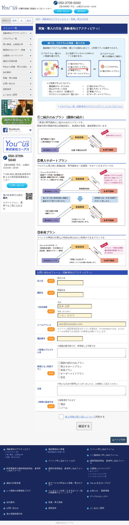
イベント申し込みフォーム (102, 449)
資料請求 (81, 11)
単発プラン (65, 370)
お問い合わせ (63, 11)
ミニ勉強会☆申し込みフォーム (104, 455)
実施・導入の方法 (13, 457)
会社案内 (7, 72)
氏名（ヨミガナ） (64, 311)
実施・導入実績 (10, 78)
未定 (61, 377)
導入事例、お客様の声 (13, 44)
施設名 (40, 293)
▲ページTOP (118, 439)
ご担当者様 (42, 307)
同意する (85, 416)
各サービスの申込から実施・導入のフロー (65, 484)
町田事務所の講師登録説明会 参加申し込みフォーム (24, 469)
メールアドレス (44, 325)
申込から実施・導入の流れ (15, 67)
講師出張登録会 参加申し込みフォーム (65, 469)
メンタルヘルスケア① (98, 474)
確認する (84, 426)
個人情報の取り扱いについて (80, 416)
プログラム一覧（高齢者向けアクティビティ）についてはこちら (91, 106)
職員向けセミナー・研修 (14, 50)
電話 (61, 404)
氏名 (59, 302)
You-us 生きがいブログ (100, 483)
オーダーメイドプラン (71, 373)
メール (63, 408)
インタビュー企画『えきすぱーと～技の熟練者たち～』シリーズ (65, 492)
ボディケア (94, 471)
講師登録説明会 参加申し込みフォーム (107, 462)
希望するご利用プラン (45, 368)
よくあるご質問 (10, 95)
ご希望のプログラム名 (45, 351)
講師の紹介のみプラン (71, 362)
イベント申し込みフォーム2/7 (61, 461)
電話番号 (41, 339)
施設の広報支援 (10, 61)
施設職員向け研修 (56, 449)
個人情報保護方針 (15, 514)
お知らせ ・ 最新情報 (99, 491)
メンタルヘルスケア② (98, 476)
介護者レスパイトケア (13, 56)
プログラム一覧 (10, 39)
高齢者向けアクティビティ (15, 33)
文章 (39, 389)
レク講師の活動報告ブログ (19, 491)
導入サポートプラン (70, 366)
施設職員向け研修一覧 (56, 452)
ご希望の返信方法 (45, 402)
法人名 (40, 281)
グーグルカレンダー (99, 496)
